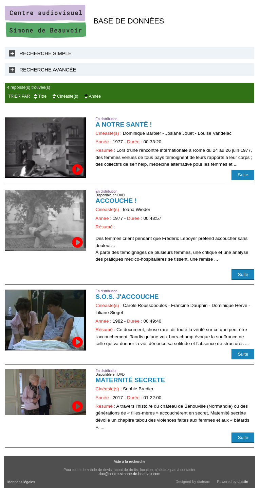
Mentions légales (21, 482)
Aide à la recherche (130, 461)
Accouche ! (116, 200)
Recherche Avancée (47, 69)
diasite (243, 481)
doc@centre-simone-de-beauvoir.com (130, 474)
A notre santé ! (123, 124)
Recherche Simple (45, 53)
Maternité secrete (130, 380)
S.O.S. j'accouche (127, 296)
